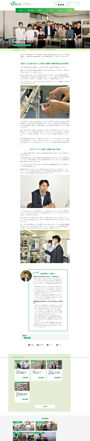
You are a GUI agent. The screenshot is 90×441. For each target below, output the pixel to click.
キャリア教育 (50, 10)
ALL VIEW (45, 386)
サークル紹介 (59, 10)
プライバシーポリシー (49, 436)
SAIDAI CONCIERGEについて (59, 2)
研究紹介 (56, 378)
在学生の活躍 (30, 10)
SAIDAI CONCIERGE (16, 49)
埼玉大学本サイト (70, 2)
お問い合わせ (77, 2)
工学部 (25, 337)
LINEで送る (41, 345)
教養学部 (41, 378)
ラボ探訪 (20, 10)
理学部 (26, 378)
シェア (60, 345)
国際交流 (40, 10)
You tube (31, 345)
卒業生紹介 (69, 10)
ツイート (51, 345)
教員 (30, 337)
